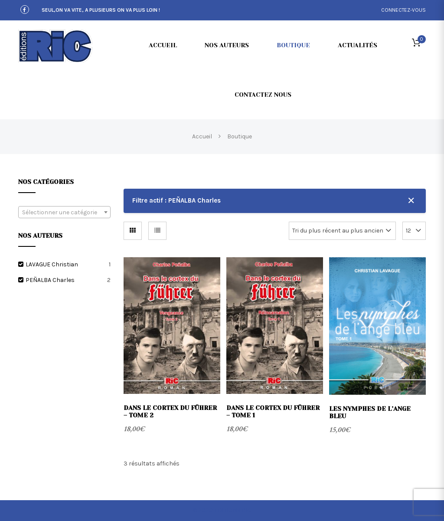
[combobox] (64, 212)
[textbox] (64, 212)
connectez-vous (403, 10)
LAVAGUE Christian (52, 264)
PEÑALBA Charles (50, 280)
